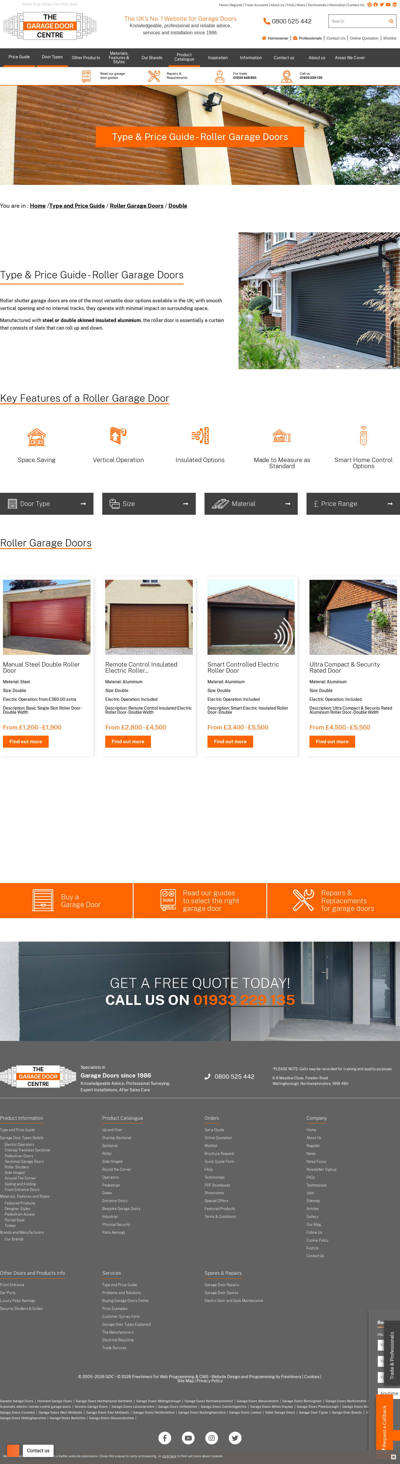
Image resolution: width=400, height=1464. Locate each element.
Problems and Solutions (121, 1293)
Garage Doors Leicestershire (133, 1407)
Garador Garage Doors (16, 1401)
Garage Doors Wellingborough (158, 1401)
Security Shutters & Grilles (21, 1309)
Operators (110, 1177)
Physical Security (116, 1225)
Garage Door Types (313, 1412)
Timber (10, 1226)
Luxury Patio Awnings (17, 1301)
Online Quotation (364, 38)
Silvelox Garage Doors (91, 1407)
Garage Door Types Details (22, 1138)
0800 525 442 (287, 21)
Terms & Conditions (220, 1217)
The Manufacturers (118, 1332)
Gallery (312, 1217)
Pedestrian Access (20, 1214)
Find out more (25, 741)
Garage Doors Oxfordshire (177, 1407)
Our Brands (14, 1239)
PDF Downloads (217, 1185)
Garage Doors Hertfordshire (153, 1412)
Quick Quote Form (219, 1162)
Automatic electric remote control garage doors (35, 1407)
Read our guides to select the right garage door (211, 900)
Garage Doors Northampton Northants (104, 1401)
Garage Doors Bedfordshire (346, 1401)
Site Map (185, 1380)
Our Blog (314, 1225)
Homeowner (275, 38)
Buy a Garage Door (81, 901)
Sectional (110, 1146)
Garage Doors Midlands (360, 1407)
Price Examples (114, 1309)
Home (38, 205)
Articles (313, 1209)
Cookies (311, 1376)
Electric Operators (19, 1145)
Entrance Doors (114, 1201)
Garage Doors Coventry (17, 1412)
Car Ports (8, 1293)
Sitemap (313, 1201)
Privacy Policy (210, 1380)
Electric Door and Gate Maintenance (234, 1301)
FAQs (209, 1170)
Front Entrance (12, 1285)
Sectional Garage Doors (24, 1162)
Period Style (15, 1220)
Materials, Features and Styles (25, 1196)
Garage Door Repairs (222, 1285)
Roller (107, 1154)
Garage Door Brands (347, 1412)
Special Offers (216, 1201)
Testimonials (215, 1177)
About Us (314, 1138)
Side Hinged (15, 1173)
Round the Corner (116, 1170)
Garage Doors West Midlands (60, 1412)
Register (313, 1146)
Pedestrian (111, 1185)
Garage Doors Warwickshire (257, 1401)
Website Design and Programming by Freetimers (256, 1376)
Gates (107, 1193)
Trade (392, 1356)
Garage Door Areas (380, 1412)
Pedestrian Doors (19, 1156)
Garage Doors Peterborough (317, 1407)
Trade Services (114, 1348)
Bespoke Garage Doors (121, 1209)
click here (169, 1456)
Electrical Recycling (118, 1340)
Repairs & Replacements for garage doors (347, 900)
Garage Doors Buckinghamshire (201, 1412)
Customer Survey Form (121, 1317)
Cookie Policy (317, 1240)
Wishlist (389, 38)
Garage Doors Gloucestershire (111, 1418)
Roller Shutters (17, 1167)
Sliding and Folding (20, 1184)
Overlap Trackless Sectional (27, 1150)
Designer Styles (17, 1209)
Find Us (313, 1248)
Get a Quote (214, 1130)
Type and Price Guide (77, 205)
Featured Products (20, 1203)
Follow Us (314, 1232)
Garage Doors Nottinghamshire (23, 1418)
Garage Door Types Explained (126, 1324)
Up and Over (112, 1130)
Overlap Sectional (116, 1138)
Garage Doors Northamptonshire (209, 1401)
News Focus (316, 1162)
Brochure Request (219, 1154)
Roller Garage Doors (137, 205)
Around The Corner (20, 1178)
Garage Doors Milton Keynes (271, 1407)
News (311, 1154)
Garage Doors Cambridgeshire (223, 1407)
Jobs (310, 1193)
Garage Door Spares (221, 1293)
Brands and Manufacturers (22, 1232)
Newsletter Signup (321, 1170)
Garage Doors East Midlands (107, 1412)
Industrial (110, 1217)
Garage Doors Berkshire (67, 1418)
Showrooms (214, 1193)
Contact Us (335, 38)
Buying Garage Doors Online (125, 1301)
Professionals (307, 38)
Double (177, 205)
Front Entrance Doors (22, 1190)
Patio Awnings (113, 1232)
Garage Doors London (245, 1412)
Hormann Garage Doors (54, 1401)
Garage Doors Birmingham (302, 1401)
